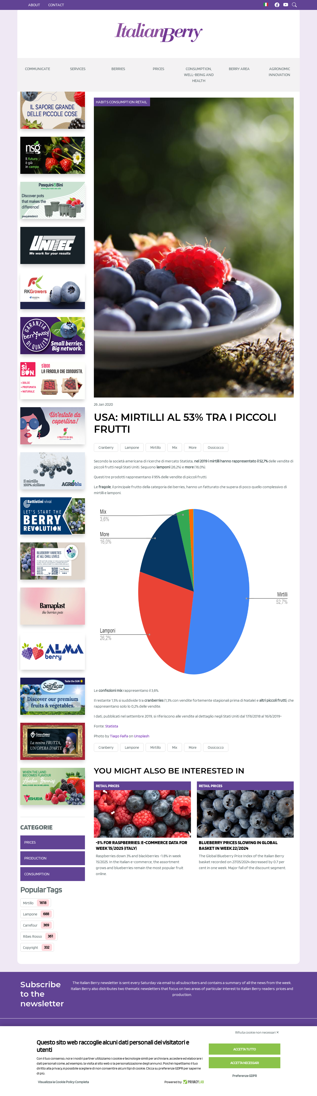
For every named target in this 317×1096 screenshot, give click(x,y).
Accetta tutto (244, 1049)
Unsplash (141, 736)
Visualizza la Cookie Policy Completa (63, 1082)
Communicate (37, 68)
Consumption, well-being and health (199, 74)
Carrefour (30, 925)
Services (77, 68)
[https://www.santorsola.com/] (52, 114)
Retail (141, 102)
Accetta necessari (244, 1063)
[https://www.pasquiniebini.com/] (52, 204)
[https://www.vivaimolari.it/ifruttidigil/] (52, 429)
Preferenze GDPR (244, 1076)
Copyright (30, 947)
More (192, 447)
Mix (174, 447)
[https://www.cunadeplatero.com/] (52, 745)
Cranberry (106, 447)
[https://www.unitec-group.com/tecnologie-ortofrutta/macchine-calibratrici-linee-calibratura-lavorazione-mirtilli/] (52, 249)
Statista (111, 726)
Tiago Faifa (119, 736)
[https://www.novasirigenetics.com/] (52, 159)
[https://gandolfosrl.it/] (52, 655)
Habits (102, 102)
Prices (158, 68)
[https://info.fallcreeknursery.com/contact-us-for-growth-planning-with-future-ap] (52, 565)
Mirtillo (28, 903)
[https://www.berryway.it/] (52, 339)
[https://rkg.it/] (52, 294)
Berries (118, 68)
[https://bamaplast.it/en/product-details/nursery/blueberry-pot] (52, 610)
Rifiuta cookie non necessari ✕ (257, 1032)
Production (35, 858)
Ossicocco (216, 447)
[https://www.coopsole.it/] (52, 384)
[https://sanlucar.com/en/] (52, 700)
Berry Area (239, 68)
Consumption (37, 874)
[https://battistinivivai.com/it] (52, 519)
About (34, 4)
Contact (56, 4)
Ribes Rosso (32, 936)
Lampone (30, 914)
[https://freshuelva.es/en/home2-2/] (52, 790)
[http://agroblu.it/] (52, 474)
